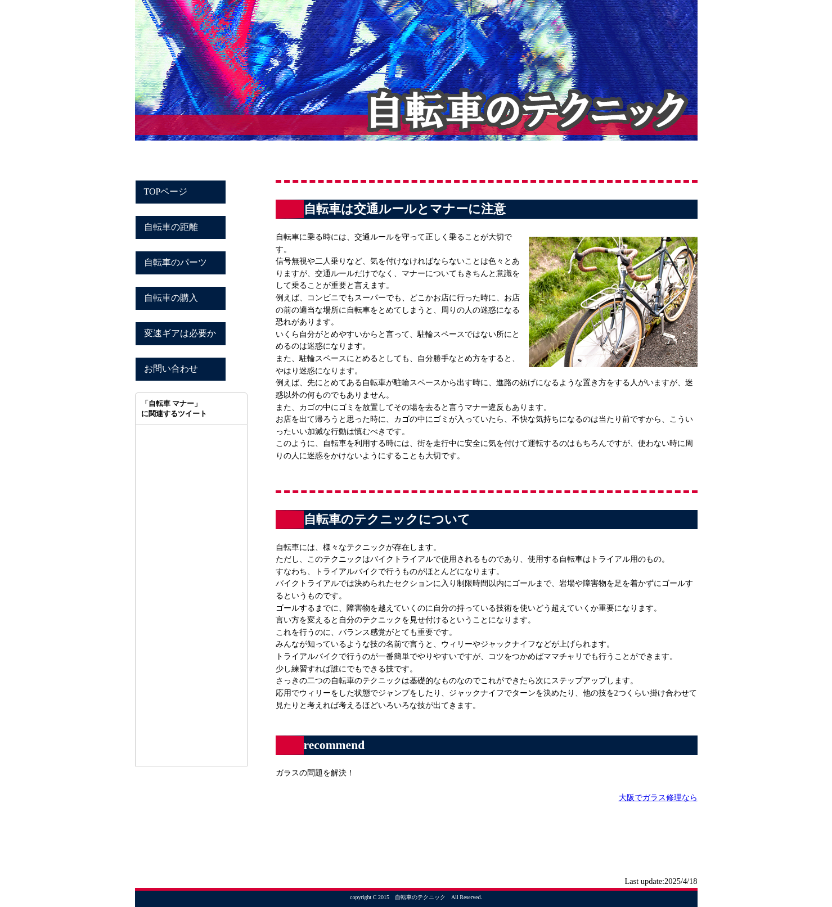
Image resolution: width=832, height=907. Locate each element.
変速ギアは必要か (180, 333)
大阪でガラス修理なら (658, 797)
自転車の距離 (171, 227)
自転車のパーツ (175, 262)
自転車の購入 (171, 298)
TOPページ (166, 191)
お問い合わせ (171, 368)
